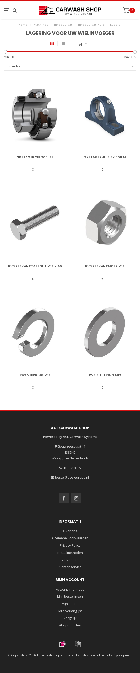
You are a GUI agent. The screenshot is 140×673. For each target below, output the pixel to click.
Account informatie (70, 589)
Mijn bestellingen (70, 596)
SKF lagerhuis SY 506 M (105, 157)
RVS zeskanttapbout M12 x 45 (35, 266)
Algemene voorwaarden (70, 538)
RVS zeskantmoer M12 (105, 266)
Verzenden (70, 559)
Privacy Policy (70, 545)
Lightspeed (88, 655)
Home (23, 24)
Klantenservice (70, 567)
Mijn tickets (70, 603)
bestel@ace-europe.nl (72, 477)
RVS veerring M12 (35, 375)
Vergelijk (70, 618)
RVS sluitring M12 (105, 375)
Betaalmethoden (70, 552)
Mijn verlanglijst (70, 611)
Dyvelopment (122, 655)
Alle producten (70, 625)
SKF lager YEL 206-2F (35, 157)
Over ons (70, 531)
